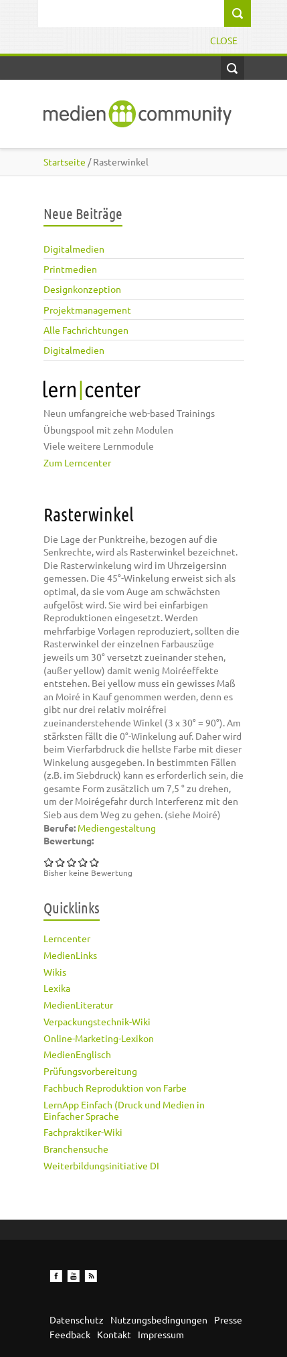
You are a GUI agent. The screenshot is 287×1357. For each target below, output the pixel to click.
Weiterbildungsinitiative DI (101, 1165)
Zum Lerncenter (77, 462)
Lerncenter (66, 938)
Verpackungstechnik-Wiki (97, 1021)
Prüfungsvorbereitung (90, 1071)
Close (223, 40)
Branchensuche (75, 1149)
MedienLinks (70, 955)
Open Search (232, 68)
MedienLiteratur (78, 1004)
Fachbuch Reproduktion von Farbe (115, 1088)
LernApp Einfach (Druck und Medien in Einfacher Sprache (124, 1110)
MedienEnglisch (77, 1054)
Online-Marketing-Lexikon (98, 1038)
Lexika (56, 988)
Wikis (54, 972)
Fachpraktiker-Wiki (82, 1132)
